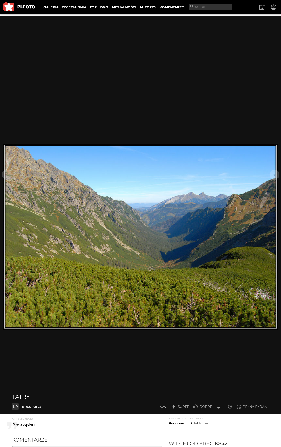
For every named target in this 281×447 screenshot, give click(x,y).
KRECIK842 (31, 407)
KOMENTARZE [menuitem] (172, 7)
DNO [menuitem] (104, 7)
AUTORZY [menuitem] (148, 7)
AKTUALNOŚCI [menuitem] (124, 7)
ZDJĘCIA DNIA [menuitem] (74, 7)
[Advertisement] (140, 47)
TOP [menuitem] (93, 7)
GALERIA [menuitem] (51, 7)
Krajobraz (177, 423)
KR (15, 407)
